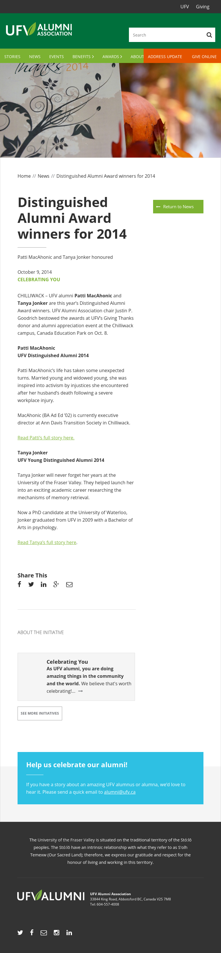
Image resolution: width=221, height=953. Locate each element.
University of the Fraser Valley (66, 840)
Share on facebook (19, 585)
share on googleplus (56, 585)
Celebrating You (39, 279)
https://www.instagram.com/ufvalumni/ (56, 934)
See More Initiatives (40, 713)
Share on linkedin (43, 585)
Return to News (178, 206)
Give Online (204, 56)
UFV (184, 6)
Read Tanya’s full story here (47, 542)
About (137, 56)
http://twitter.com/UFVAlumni (20, 934)
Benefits (82, 56)
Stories (12, 56)
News (35, 56)
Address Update (165, 56)
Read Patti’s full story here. (46, 438)
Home (24, 176)
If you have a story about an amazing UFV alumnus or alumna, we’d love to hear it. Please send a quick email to (110, 777)
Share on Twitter (31, 585)
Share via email (69, 585)
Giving (202, 6)
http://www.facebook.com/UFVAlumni (32, 934)
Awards (110, 56)
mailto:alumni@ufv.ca (44, 934)
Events (56, 56)
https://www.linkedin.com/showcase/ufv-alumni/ (69, 934)
